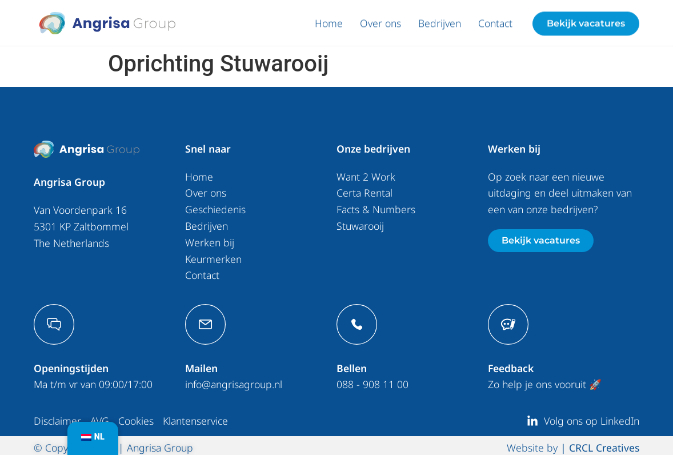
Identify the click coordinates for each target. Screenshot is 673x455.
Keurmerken (213, 258)
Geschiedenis (215, 209)
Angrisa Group (69, 182)
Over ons (380, 25)
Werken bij (209, 242)
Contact (495, 25)
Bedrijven (439, 25)
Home (329, 25)
